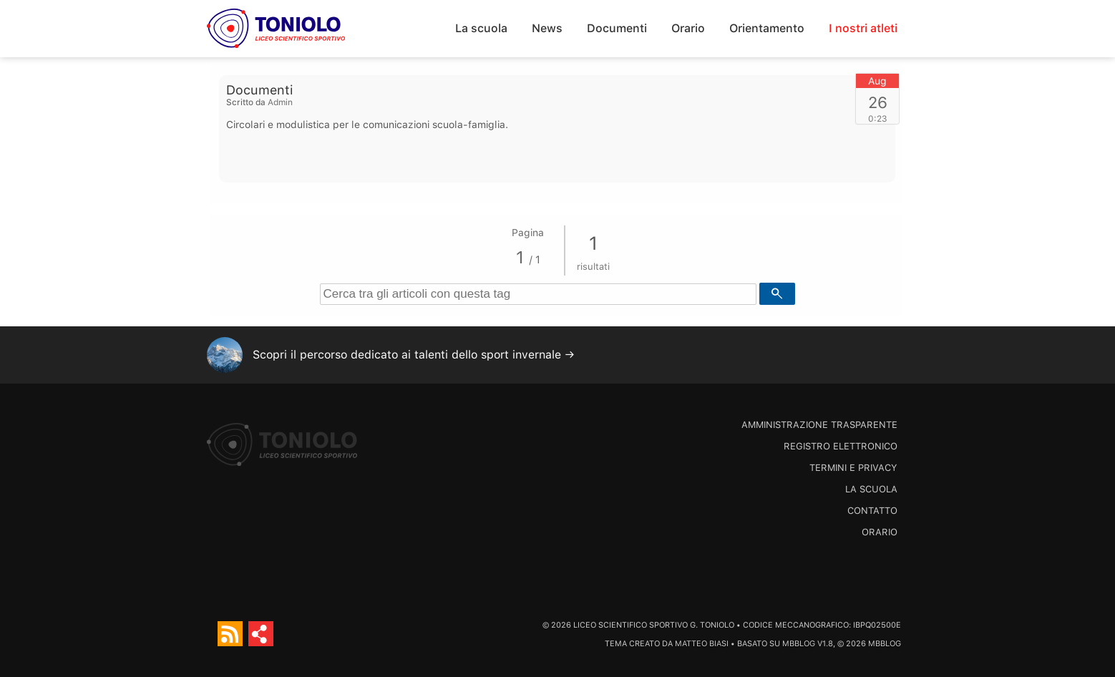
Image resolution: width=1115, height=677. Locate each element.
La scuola (481, 28)
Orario (688, 28)
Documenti (617, 28)
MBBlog (798, 643)
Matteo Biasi (702, 643)
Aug (877, 81)
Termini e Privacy (853, 467)
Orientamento (766, 28)
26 (877, 102)
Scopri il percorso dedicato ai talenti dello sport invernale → (414, 354)
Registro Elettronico (840, 446)
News (547, 28)
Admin (280, 102)
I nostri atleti (863, 28)
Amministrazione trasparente (819, 424)
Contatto (872, 510)
